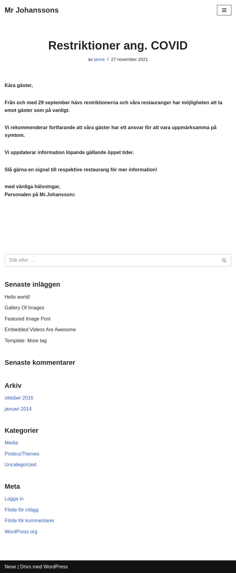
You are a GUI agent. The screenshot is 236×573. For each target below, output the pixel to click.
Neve (10, 566)
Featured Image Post (27, 318)
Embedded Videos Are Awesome (40, 329)
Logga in (14, 498)
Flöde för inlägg (21, 509)
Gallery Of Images (24, 307)
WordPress (56, 566)
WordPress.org (21, 531)
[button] (224, 260)
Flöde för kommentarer (29, 520)
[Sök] (224, 260)
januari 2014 (18, 409)
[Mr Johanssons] (32, 10)
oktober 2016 (19, 397)
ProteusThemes (22, 453)
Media (11, 442)
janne (99, 59)
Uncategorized (20, 464)
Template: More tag (26, 340)
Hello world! (17, 297)
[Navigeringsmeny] (224, 10)
